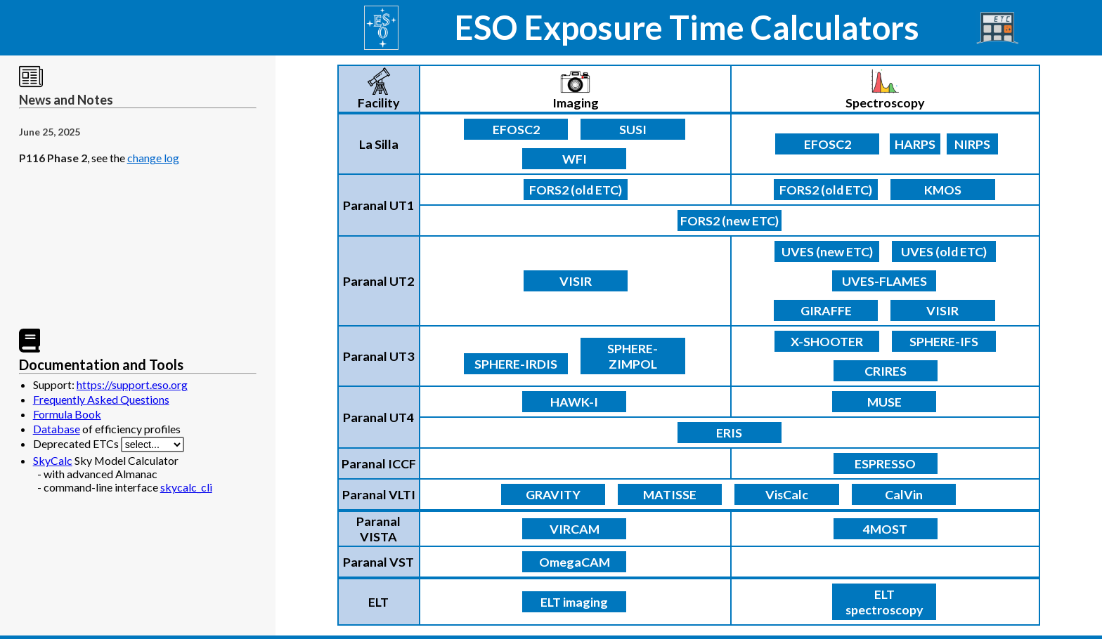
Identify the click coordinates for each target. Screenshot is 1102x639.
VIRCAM (574, 528)
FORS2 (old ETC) (575, 189)
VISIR (575, 281)
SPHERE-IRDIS (515, 363)
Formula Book (67, 414)
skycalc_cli (186, 487)
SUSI (633, 129)
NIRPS (972, 144)
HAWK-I (574, 401)
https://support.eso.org (132, 384)
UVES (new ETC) (827, 251)
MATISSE (669, 494)
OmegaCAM (574, 561)
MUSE (884, 401)
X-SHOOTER (827, 341)
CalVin (904, 494)
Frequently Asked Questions (101, 399)
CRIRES (885, 370)
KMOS (942, 189)
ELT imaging (574, 602)
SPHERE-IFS (943, 341)
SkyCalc (52, 460)
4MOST (885, 528)
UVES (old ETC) (944, 251)
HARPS (915, 144)
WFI (574, 158)
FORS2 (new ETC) (729, 220)
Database (56, 428)
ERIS (729, 432)
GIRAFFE (826, 310)
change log (153, 157)
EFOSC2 (516, 129)
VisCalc (786, 494)
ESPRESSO (885, 463)
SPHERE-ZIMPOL (632, 356)
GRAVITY (553, 494)
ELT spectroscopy (884, 601)
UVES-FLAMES (884, 281)
